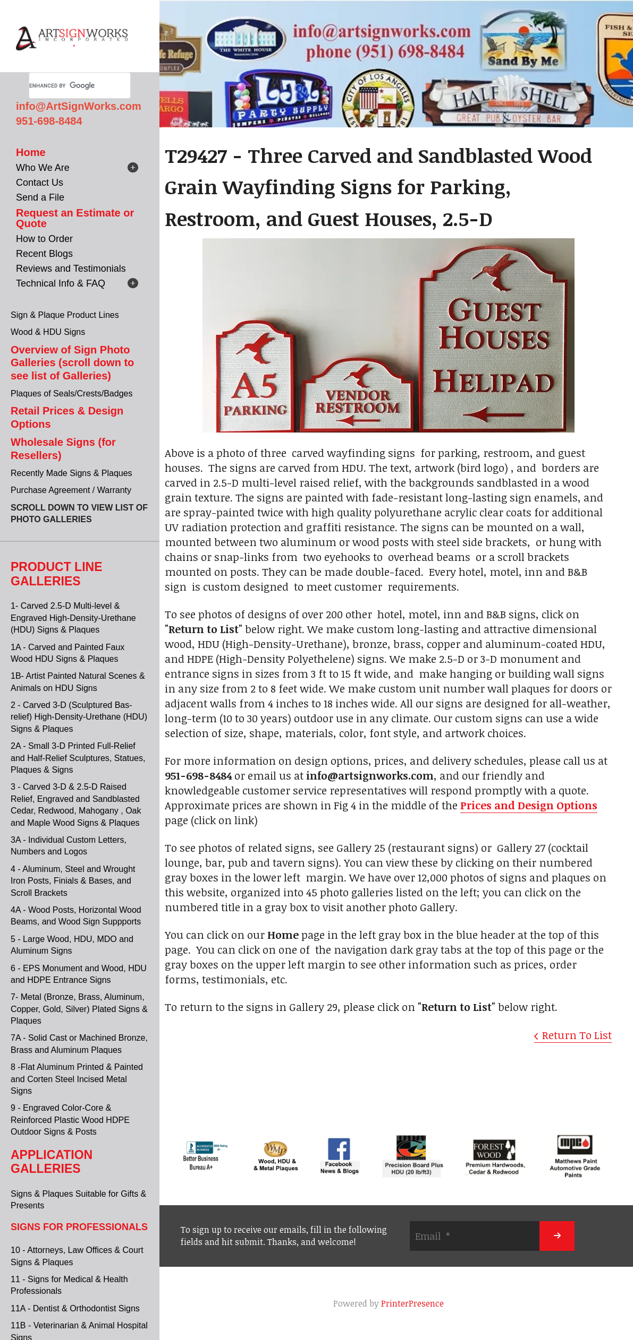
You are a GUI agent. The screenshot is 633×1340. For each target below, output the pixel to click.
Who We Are (43, 167)
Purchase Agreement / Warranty (71, 490)
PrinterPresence (412, 1303)
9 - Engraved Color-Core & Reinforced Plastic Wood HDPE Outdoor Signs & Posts (70, 1119)
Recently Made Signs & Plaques (71, 473)
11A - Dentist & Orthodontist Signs (75, 1308)
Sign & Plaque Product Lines (65, 314)
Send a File (40, 197)
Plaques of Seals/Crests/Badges (71, 393)
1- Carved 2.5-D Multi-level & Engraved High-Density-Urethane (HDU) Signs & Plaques (73, 617)
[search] (67, 85)
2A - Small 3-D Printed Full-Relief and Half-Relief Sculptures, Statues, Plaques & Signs (78, 757)
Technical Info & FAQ (60, 283)
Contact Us (39, 182)
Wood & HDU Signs (48, 331)
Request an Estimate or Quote (75, 218)
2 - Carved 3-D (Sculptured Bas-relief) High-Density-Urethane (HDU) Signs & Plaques (79, 717)
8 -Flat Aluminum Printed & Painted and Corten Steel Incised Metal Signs (77, 1078)
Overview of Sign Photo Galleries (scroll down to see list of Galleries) (72, 363)
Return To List (577, 1034)
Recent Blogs (44, 253)
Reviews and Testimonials (71, 268)
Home (31, 152)
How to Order (44, 239)
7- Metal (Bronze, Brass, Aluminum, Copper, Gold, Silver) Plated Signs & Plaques (79, 1008)
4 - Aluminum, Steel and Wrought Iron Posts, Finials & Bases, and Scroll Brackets (73, 880)
